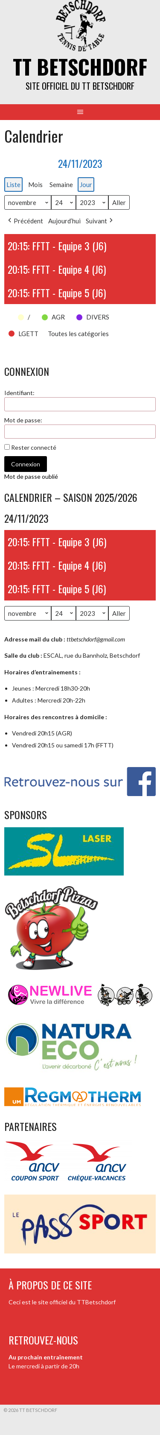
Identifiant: (19, 392)
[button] (8, 312)
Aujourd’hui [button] (64, 221)
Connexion (25, 464)
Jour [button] (86, 184)
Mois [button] (35, 184)
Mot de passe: (23, 420)
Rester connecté (33, 447)
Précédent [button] (24, 220)
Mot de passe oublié (31, 476)
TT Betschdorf (80, 66)
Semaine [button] (61, 184)
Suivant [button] (100, 220)
